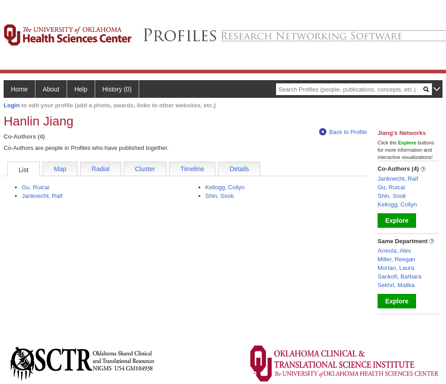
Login (11, 105)
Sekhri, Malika (396, 285)
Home (19, 89)
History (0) (117, 89)
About (51, 89)
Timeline (192, 169)
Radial (101, 169)
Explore (396, 220)
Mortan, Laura (396, 267)
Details (239, 169)
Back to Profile (343, 132)
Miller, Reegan (396, 259)
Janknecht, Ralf (42, 195)
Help (80, 89)
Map (60, 169)
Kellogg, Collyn (225, 187)
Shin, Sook (219, 195)
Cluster (145, 169)
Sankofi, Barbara (400, 276)
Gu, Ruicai (35, 187)
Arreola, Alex (394, 250)
